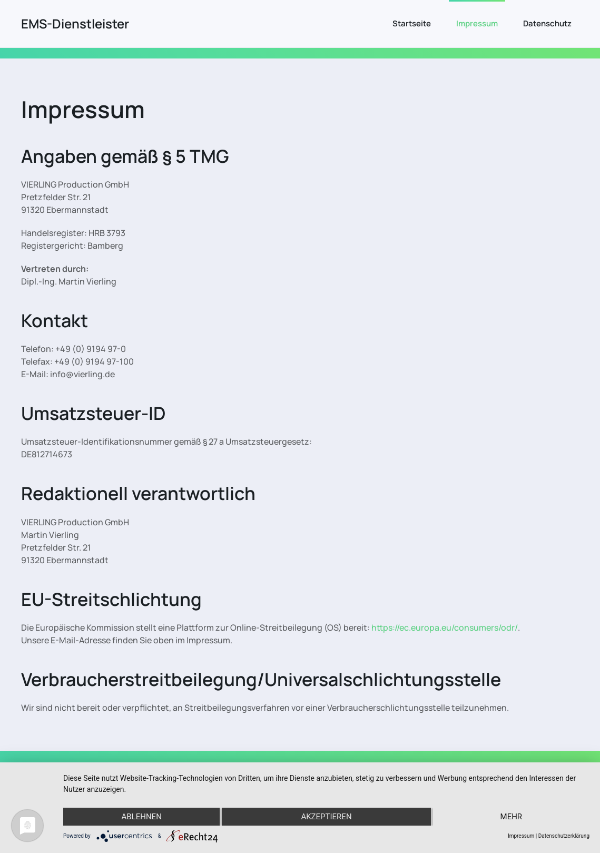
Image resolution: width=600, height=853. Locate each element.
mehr (511, 816)
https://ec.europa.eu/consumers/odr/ (444, 627)
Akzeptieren (326, 816)
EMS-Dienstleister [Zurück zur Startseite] (75, 23)
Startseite (411, 23)
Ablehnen (141, 816)
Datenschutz (547, 23)
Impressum (477, 23)
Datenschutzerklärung (563, 836)
